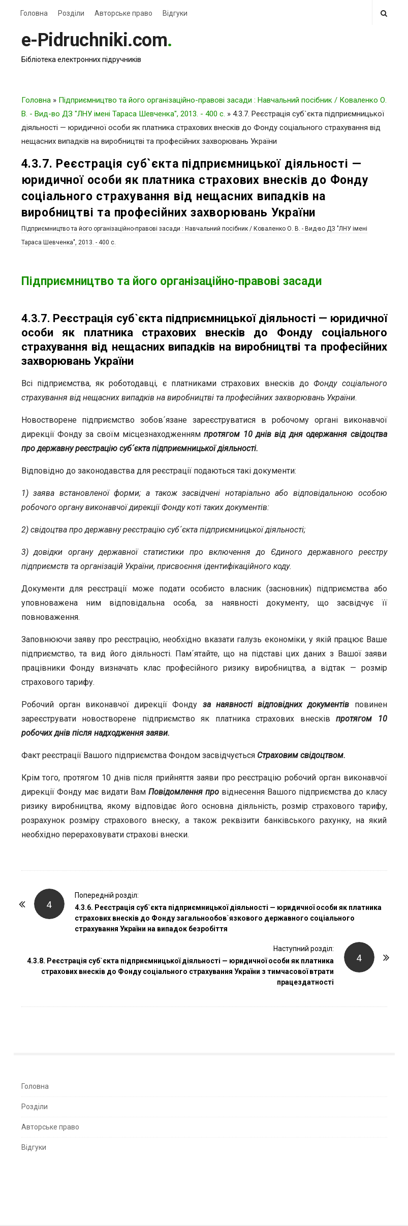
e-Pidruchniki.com (94, 40)
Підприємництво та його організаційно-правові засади (171, 281)
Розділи (71, 13)
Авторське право (123, 13)
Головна (34, 13)
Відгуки (175, 13)
